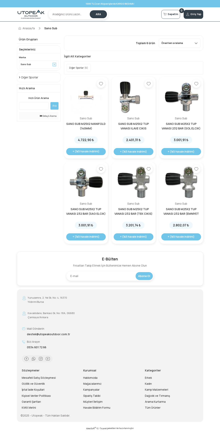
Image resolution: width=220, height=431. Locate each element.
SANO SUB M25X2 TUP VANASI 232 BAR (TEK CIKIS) (133, 211)
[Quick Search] (34, 106)
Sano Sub (50, 28)
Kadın (148, 383)
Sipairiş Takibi (91, 396)
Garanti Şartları (31, 401)
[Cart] (163, 14)
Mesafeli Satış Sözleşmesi (39, 378)
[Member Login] (190, 14)
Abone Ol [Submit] (144, 276)
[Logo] (31, 14)
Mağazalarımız (92, 383)
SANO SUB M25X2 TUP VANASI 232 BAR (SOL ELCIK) (181, 126)
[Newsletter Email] (110, 276)
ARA (98, 14)
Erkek (148, 378)
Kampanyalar (91, 389)
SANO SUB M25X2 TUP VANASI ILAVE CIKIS (133, 126)
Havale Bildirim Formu (96, 407)
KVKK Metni (29, 407)
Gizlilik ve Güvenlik (33, 383)
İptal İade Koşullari (33, 389)
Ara (54, 106)
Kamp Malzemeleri (156, 389)
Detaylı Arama (48, 116)
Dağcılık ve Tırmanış (157, 396)
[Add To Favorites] (101, 84)
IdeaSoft (91, 428)
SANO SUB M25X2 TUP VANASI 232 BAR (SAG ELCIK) (86, 211)
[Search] (78, 14)
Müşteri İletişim (93, 401)
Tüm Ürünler (153, 407)
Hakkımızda (90, 378)
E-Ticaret (102, 428)
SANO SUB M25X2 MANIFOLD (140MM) (86, 126)
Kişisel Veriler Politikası (36, 396)
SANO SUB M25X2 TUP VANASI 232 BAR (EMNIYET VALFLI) (181, 211)
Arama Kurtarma (155, 401)
